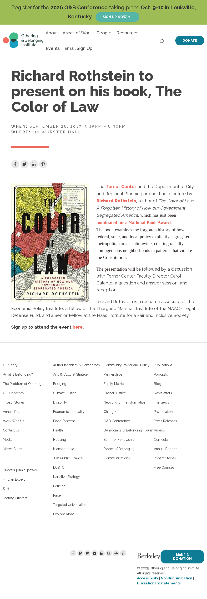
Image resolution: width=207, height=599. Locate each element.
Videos (159, 430)
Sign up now (115, 17)
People (103, 32)
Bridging (59, 384)
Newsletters (163, 393)
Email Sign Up (78, 48)
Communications (117, 458)
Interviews (161, 402)
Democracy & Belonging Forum (128, 430)
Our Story (10, 365)
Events (53, 48)
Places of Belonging (119, 449)
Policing (59, 486)
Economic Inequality (69, 412)
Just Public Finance (68, 458)
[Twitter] (87, 553)
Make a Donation (182, 556)
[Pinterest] (123, 553)
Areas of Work (77, 32)
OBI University (13, 393)
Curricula (161, 439)
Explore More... (64, 514)
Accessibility (147, 578)
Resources (127, 32)
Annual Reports (14, 412)
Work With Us (13, 421)
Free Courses (164, 467)
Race (57, 495)
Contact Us (11, 430)
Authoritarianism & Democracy (76, 365)
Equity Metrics (114, 384)
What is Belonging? (18, 374)
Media (7, 439)
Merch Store (12, 449)
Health (58, 430)
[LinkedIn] (102, 553)
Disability (60, 402)
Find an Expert (14, 479)
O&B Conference (117, 421)
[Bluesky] (80, 553)
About (52, 32)
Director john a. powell (20, 470)
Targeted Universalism (70, 505)
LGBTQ (59, 467)
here (78, 327)
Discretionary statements (159, 583)
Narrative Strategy (66, 477)
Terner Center (121, 186)
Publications (163, 365)
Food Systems (64, 421)
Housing (59, 439)
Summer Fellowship (119, 439)
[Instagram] (109, 553)
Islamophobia (63, 449)
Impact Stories (14, 402)
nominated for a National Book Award (133, 222)
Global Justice (115, 393)
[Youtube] (94, 553)
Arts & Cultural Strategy (71, 374)
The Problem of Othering (22, 384)
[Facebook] (73, 553)
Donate (189, 40)
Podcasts (161, 374)
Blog (157, 384)
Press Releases (165, 421)
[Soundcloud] (116, 553)
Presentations (164, 412)
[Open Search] (162, 40)
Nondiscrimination (176, 578)
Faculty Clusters (15, 498)
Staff (6, 489)
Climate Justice (64, 393)
